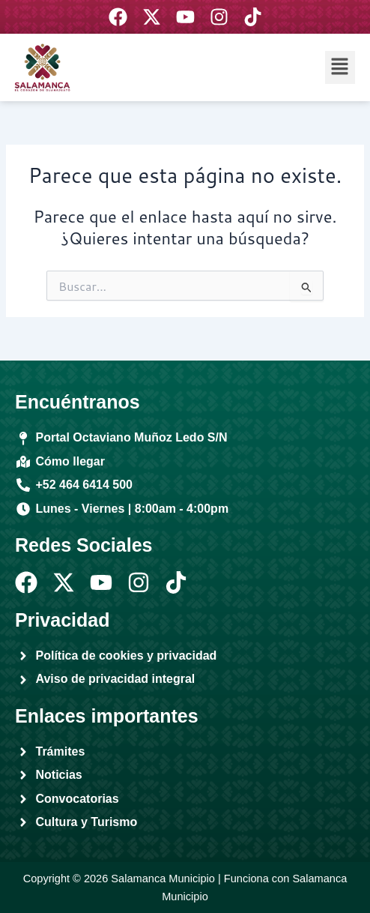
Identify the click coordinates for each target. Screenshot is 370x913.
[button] (340, 67)
